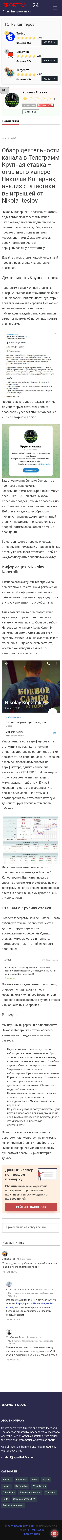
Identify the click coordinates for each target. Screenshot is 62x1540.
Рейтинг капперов (31, 1207)
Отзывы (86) (23, 43)
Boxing (46, 1479)
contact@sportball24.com (17, 1457)
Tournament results (30, 1492)
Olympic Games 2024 (24, 1499)
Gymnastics (21, 1486)
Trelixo (20, 33)
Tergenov (22, 70)
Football (7, 1479)
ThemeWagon (31, 1534)
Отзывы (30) (23, 61)
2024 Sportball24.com (20, 1526)
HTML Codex (36, 1530)
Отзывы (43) (23, 79)
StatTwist (22, 51)
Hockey (6, 1486)
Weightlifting (39, 1486)
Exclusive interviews (13, 1505)
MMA (35, 1479)
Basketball (21, 1479)
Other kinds (9, 1492)
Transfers (50, 1492)
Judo (5, 1499)
